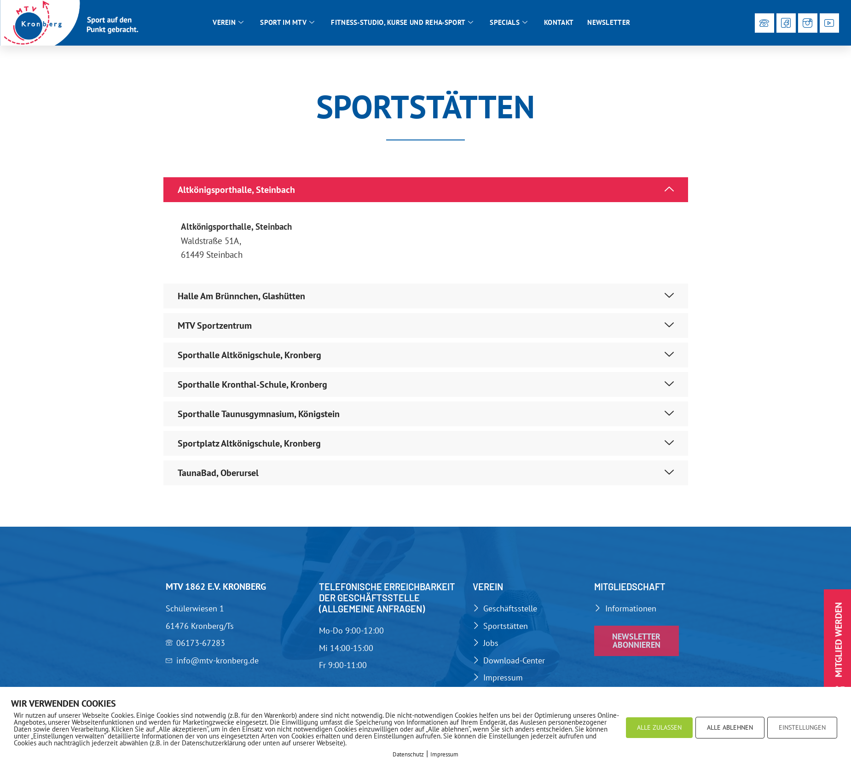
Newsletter (608, 22)
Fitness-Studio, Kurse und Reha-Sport (402, 22)
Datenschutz (408, 754)
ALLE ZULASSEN (659, 727)
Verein (228, 22)
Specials (508, 22)
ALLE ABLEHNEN (730, 727)
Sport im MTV (287, 22)
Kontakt (558, 22)
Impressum (444, 754)
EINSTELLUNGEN (802, 727)
